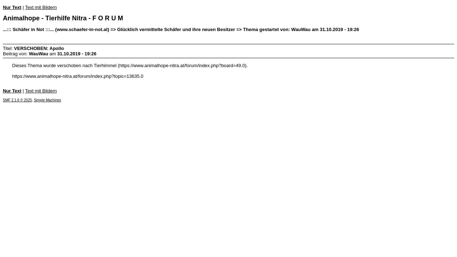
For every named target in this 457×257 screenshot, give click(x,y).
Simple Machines (47, 100)
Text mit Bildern (41, 7)
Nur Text (12, 7)
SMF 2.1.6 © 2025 (17, 100)
